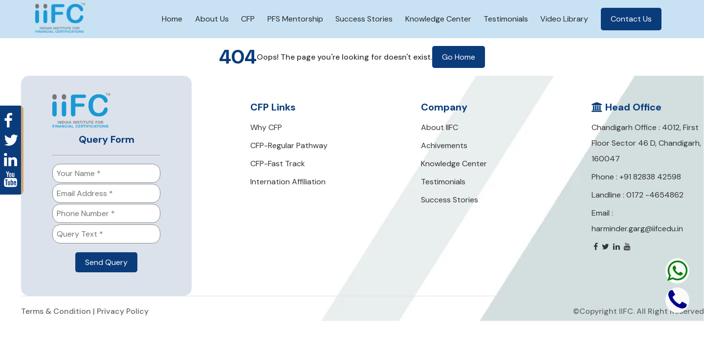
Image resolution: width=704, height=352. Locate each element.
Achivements (444, 145)
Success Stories (364, 19)
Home (172, 19)
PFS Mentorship (295, 19)
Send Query (106, 262)
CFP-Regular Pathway (289, 145)
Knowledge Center (438, 19)
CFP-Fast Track (277, 163)
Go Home (458, 57)
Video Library (564, 19)
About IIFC (439, 127)
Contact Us (631, 19)
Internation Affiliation (288, 181)
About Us (212, 19)
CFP (248, 19)
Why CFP (266, 127)
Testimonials (506, 19)
